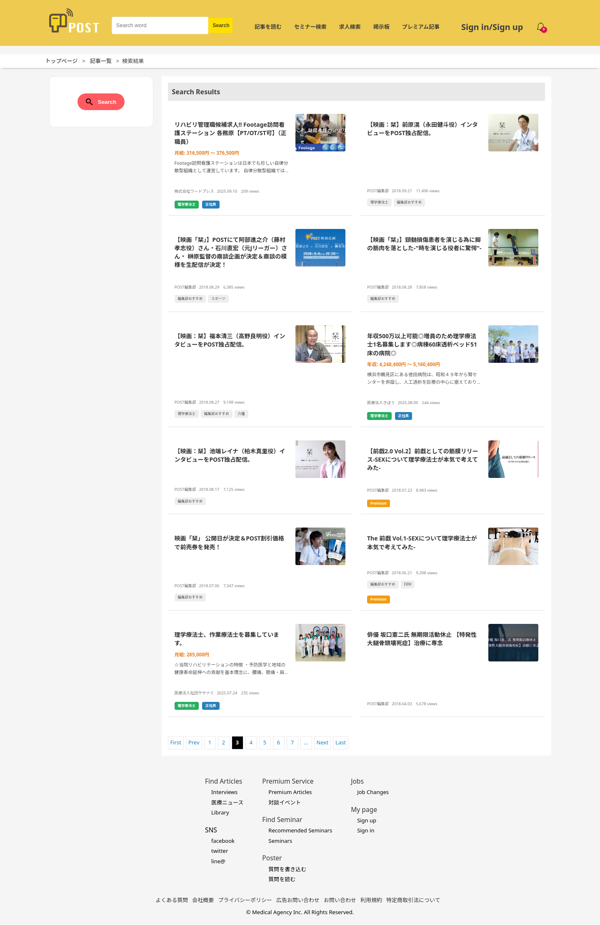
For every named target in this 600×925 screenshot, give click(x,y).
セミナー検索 (310, 26)
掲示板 (381, 26)
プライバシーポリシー (245, 900)
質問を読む (281, 879)
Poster (272, 857)
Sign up (366, 820)
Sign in (365, 830)
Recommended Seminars (300, 830)
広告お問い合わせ (298, 900)
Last (340, 742)
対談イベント (284, 802)
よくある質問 (171, 900)
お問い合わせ (340, 900)
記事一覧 (101, 61)
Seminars (280, 841)
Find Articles (223, 781)
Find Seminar (282, 819)
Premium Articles (290, 792)
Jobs (357, 781)
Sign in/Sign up (492, 27)
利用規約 (371, 900)
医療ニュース (227, 802)
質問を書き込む (287, 869)
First (175, 742)
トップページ (61, 61)
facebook (223, 841)
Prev (194, 742)
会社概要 (203, 900)
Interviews (224, 792)
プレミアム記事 (421, 26)
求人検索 (350, 26)
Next (323, 742)
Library (220, 812)
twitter (219, 851)
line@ (218, 861)
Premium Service (287, 781)
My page (364, 809)
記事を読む (268, 26)
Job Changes (373, 792)
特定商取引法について (413, 900)
